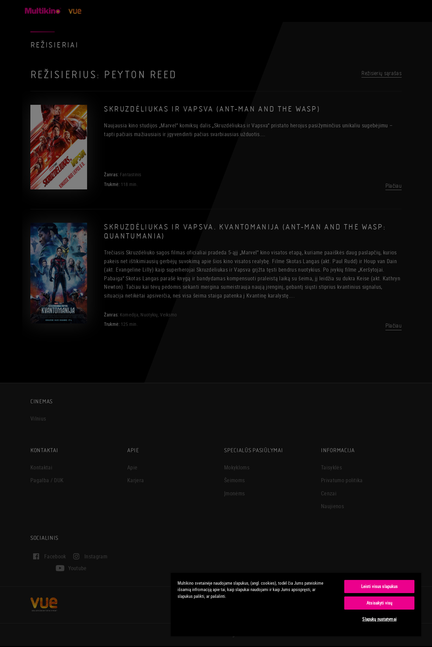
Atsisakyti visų (379, 603)
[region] (296, 604)
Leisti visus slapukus (379, 586)
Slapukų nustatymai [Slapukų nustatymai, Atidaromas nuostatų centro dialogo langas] (379, 619)
